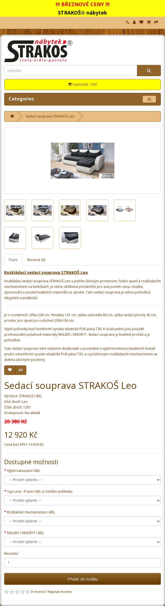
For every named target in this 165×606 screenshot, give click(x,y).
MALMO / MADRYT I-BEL (25, 532)
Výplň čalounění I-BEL (23, 470)
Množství (11, 553)
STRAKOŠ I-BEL (30, 396)
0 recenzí (38, 591)
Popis (13, 259)
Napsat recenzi (60, 591)
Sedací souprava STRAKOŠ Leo (50, 116)
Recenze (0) (36, 259)
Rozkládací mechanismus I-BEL (31, 512)
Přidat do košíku (82, 579)
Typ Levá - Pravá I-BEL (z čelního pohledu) (39, 491)
